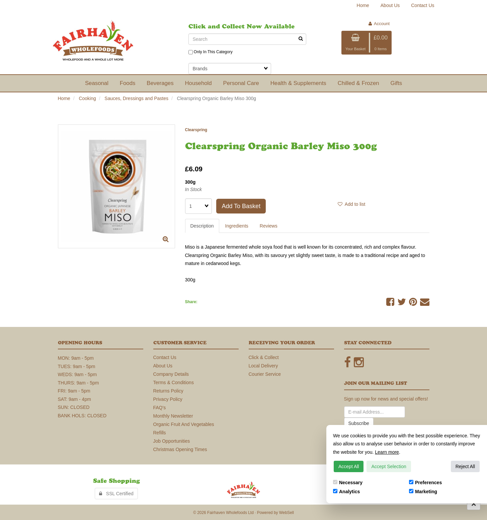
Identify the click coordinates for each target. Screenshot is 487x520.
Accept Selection (388, 466)
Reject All (465, 466)
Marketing (423, 491)
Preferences (425, 482)
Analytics (346, 491)
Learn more (387, 452)
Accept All (348, 466)
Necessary (347, 482)
